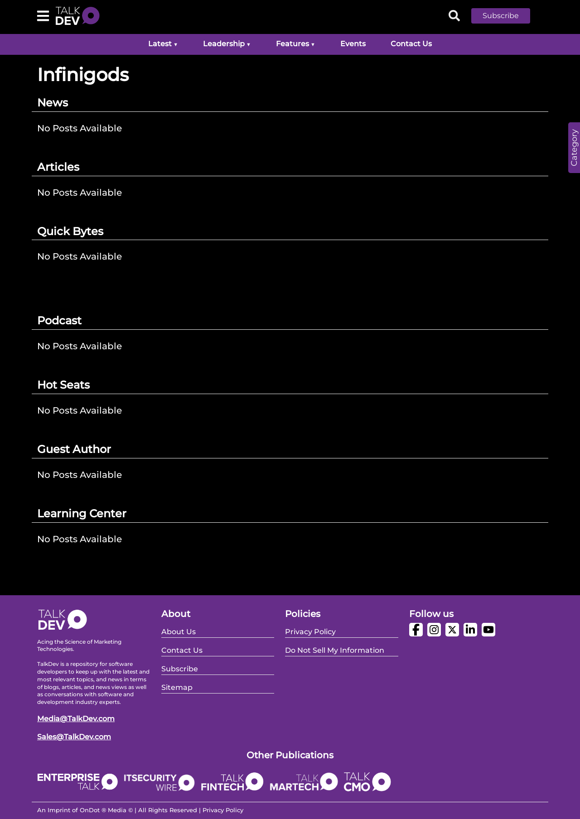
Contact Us (411, 43)
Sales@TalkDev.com (74, 736)
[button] (507, 16)
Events (353, 43)
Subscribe (501, 15)
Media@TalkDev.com (76, 718)
